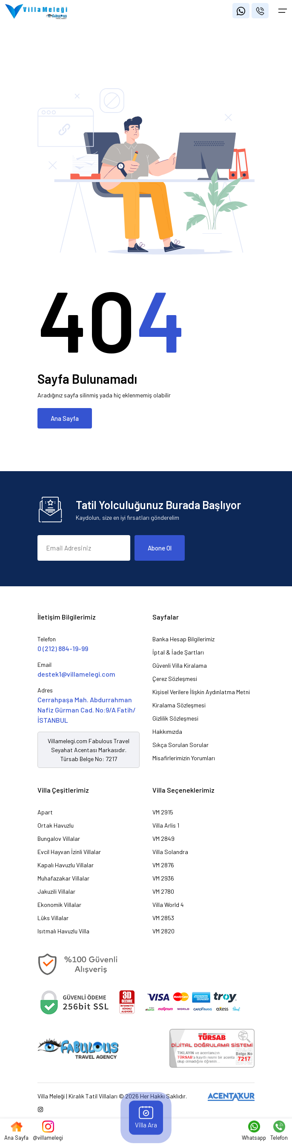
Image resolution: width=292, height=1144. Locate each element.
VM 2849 (163, 838)
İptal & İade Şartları (178, 652)
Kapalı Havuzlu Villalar (65, 865)
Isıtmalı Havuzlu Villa (63, 931)
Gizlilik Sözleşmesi (175, 718)
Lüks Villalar (53, 917)
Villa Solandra (170, 851)
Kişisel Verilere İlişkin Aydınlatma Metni (201, 691)
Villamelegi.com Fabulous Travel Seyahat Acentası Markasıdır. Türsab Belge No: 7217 (88, 749)
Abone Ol (160, 548)
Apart (45, 812)
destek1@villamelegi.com (76, 674)
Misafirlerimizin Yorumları (183, 758)
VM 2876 (163, 865)
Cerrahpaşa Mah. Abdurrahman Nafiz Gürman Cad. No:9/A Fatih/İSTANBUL (86, 709)
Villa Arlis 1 (165, 825)
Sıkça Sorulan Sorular (180, 744)
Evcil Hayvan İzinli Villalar (69, 851)
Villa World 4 (168, 904)
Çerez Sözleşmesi (174, 678)
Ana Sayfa (65, 418)
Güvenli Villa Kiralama (179, 665)
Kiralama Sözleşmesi (179, 705)
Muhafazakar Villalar (63, 878)
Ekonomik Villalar (59, 904)
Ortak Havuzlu (55, 825)
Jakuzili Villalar (56, 891)
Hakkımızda (167, 731)
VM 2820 (163, 931)
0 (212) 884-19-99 (62, 648)
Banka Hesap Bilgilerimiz (183, 639)
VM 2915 (162, 812)
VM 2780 (163, 891)
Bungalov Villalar (58, 838)
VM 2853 (163, 917)
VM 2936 (163, 878)
